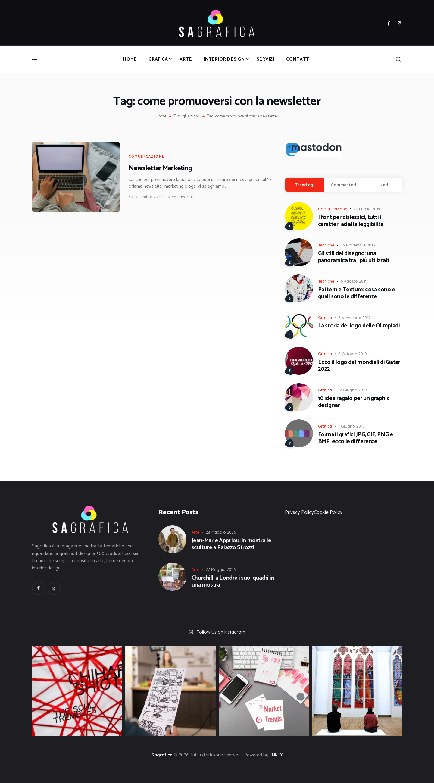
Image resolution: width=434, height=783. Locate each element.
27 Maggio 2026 (221, 569)
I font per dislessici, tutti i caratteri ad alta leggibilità (351, 221)
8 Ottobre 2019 (352, 353)
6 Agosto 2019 (354, 281)
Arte (195, 532)
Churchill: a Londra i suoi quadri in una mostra (233, 582)
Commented (343, 184)
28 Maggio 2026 (221, 532)
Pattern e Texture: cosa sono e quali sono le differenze (356, 293)
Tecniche (326, 245)
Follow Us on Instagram (221, 632)
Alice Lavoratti (181, 196)
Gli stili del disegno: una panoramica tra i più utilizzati (353, 257)
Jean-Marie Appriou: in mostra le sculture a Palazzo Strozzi (231, 544)
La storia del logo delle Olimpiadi (359, 326)
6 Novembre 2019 (354, 317)
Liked (382, 184)
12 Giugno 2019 (352, 389)
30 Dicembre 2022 (145, 196)
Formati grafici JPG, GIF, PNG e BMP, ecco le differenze (355, 438)
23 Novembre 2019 (358, 245)
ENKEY (276, 755)
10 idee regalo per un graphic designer (354, 402)
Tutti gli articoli (186, 116)
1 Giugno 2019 (351, 426)
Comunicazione (147, 156)
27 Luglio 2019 (367, 208)
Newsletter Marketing (160, 168)
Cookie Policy (328, 512)
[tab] (304, 185)
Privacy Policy (299, 512)
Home (161, 116)
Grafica (325, 317)
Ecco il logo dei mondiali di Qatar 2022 (359, 366)
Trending (304, 184)
